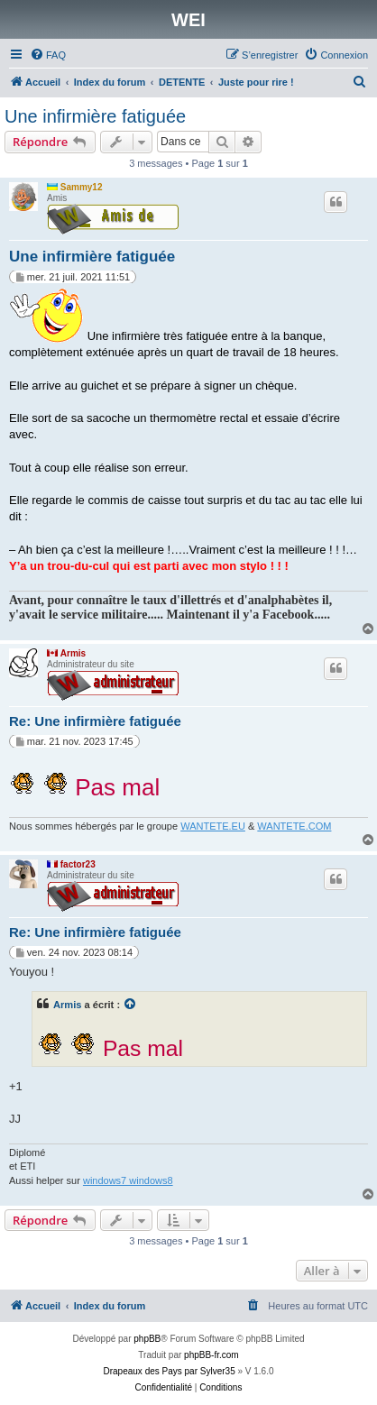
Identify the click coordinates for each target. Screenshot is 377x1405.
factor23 (78, 864)
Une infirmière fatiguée (95, 116)
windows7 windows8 (128, 1180)
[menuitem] (48, 55)
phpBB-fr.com (211, 1355)
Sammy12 (81, 187)
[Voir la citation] (131, 1004)
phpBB (147, 1339)
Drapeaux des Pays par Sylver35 (169, 1371)
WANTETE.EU (212, 826)
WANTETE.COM (294, 826)
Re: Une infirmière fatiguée (95, 721)
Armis (73, 653)
